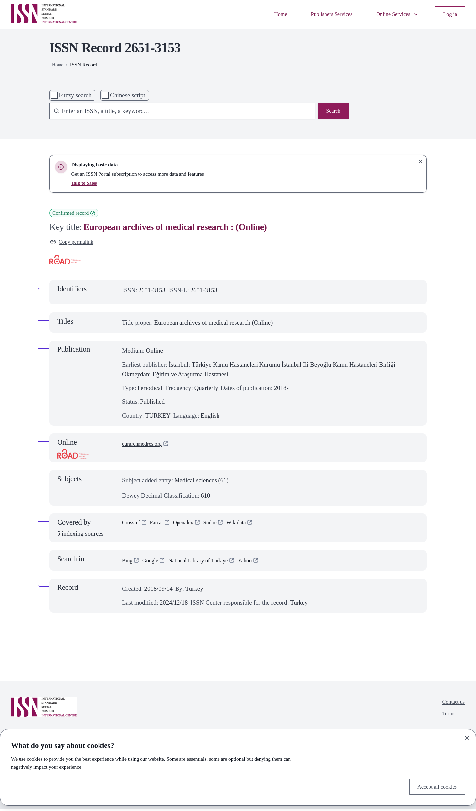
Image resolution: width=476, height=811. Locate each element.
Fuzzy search (75, 95)
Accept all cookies (434, 785)
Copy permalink (74, 242)
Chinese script (127, 95)
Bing (128, 562)
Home (264, 14)
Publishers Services (320, 14)
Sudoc (219, 525)
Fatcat (160, 525)
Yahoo (260, 562)
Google (153, 562)
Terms (446, 718)
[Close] (467, 736)
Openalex (190, 525)
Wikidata (248, 525)
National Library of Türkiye (207, 562)
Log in (449, 14)
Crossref (132, 525)
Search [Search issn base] (332, 111)
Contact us (451, 704)
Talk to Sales (85, 183)
